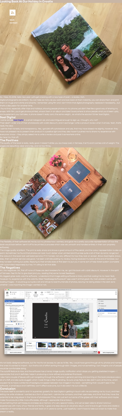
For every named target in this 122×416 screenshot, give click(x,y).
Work (12, 20)
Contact (13, 23)
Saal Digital (18, 120)
